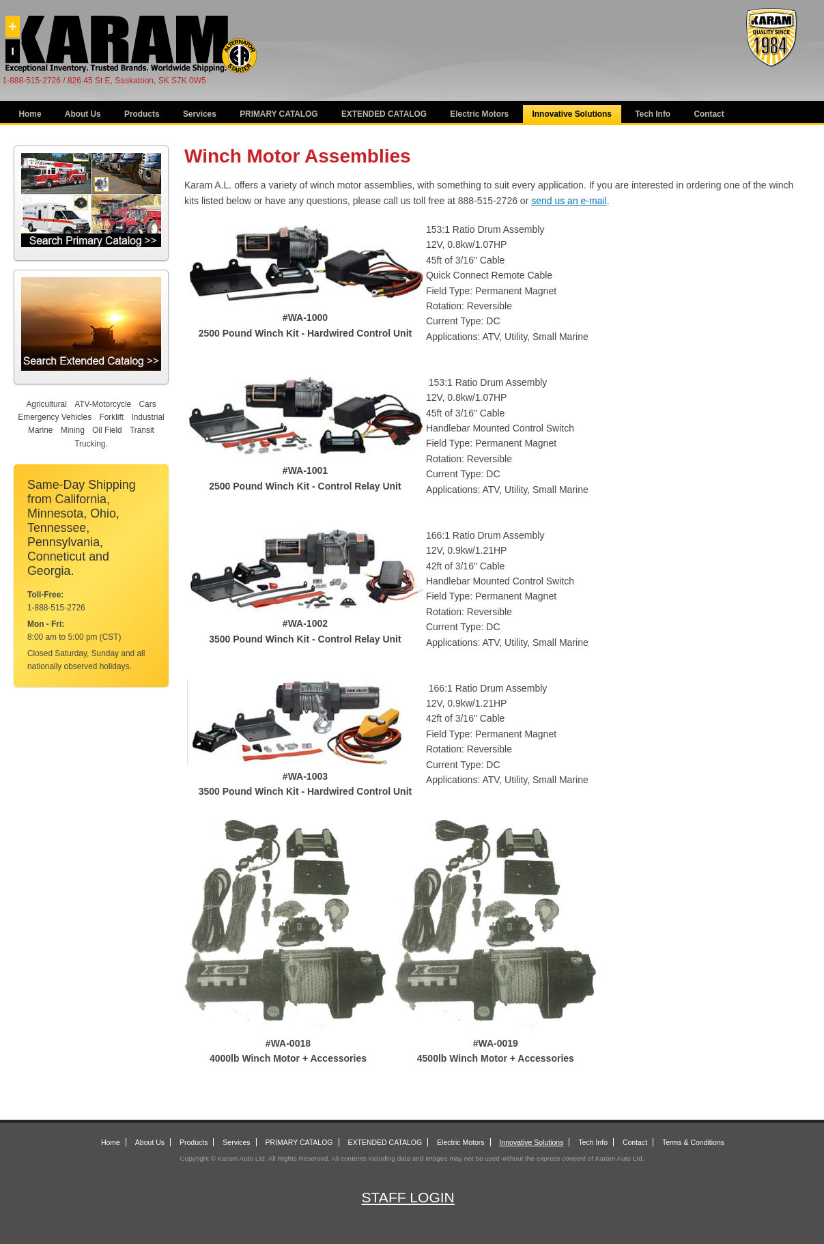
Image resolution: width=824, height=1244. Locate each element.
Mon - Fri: (45, 624)
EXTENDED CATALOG (384, 114)
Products (142, 114)
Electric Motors (479, 114)
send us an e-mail (569, 200)
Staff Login (408, 1197)
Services (199, 114)
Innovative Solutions (572, 114)
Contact (709, 114)
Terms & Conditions (693, 1142)
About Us (83, 114)
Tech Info (652, 114)
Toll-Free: (45, 594)
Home (30, 114)
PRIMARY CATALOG (279, 114)
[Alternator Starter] (770, 64)
